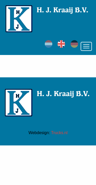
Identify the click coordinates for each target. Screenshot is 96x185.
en (61, 44)
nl (48, 44)
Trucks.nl (59, 133)
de (74, 44)
